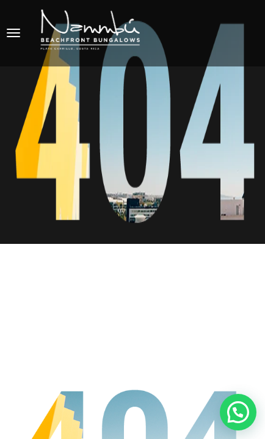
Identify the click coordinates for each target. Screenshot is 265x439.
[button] (238, 412)
